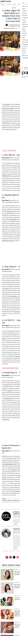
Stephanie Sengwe (19, 28)
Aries (8, 175)
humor (22, 180)
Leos (11, 331)
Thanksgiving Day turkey (9, 464)
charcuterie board (20, 356)
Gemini (10, 390)
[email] (21, 557)
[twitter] (14, 557)
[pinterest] (1, 49)
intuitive (13, 470)
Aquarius (9, 211)
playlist (17, 491)
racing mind (8, 398)
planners (6, 288)
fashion (3, 4)
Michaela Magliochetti (17, 512)
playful (8, 384)
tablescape (13, 296)
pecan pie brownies (8, 108)
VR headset (13, 219)
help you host (17, 311)
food (14, 4)
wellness (20, 4)
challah (4, 305)
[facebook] (10, 557)
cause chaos (20, 123)
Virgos (12, 274)
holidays (6, 104)
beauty (9, 4)
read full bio (15, 548)
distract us (6, 419)
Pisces (21, 468)
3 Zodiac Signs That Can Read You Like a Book (14, 500)
